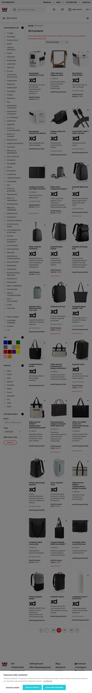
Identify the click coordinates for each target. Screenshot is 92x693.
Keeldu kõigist (32, 687)
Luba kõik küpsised (54, 687)
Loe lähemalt (47, 681)
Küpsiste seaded (12, 687)
